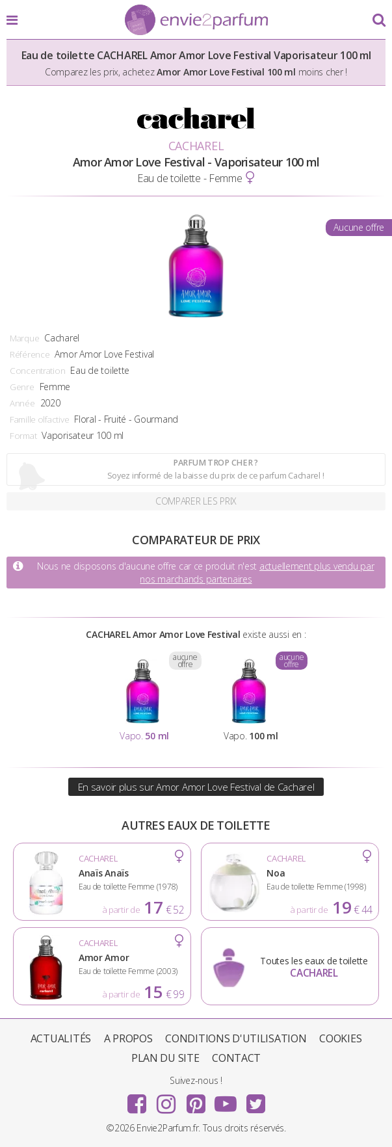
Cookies (340, 1038)
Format (23, 436)
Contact (236, 1058)
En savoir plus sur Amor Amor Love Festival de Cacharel (196, 786)
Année (22, 403)
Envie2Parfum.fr (196, 21)
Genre (22, 387)
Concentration (37, 370)
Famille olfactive (39, 419)
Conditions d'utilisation (235, 1038)
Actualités (61, 1038)
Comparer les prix (196, 501)
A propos (128, 1038)
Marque (24, 338)
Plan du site (165, 1058)
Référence (29, 354)
